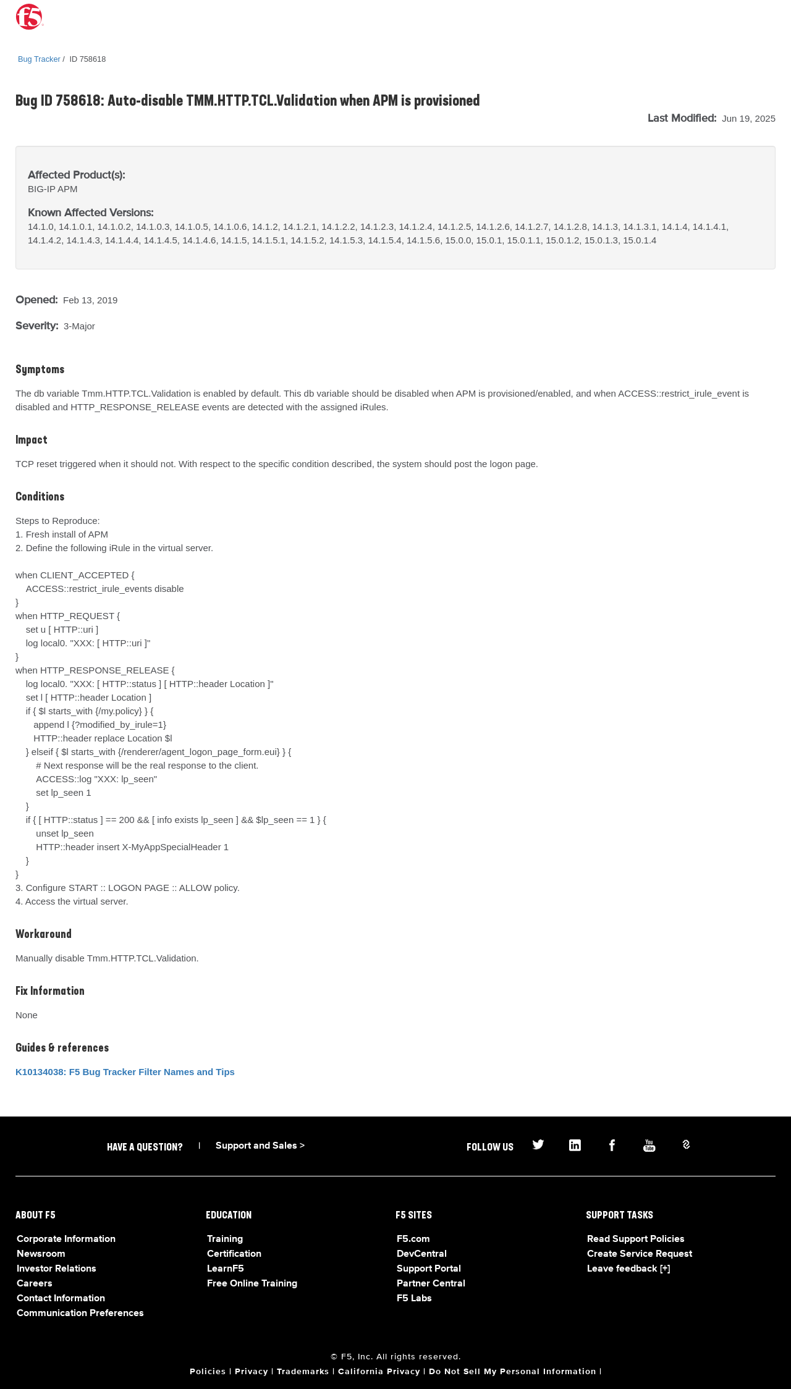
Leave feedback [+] (628, 1269)
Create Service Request (639, 1254)
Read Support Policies (636, 1239)
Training (225, 1239)
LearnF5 (225, 1269)
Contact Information (61, 1299)
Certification (234, 1254)
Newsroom (41, 1254)
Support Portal (429, 1269)
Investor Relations (56, 1269)
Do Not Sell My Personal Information (512, 1371)
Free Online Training (252, 1284)
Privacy (251, 1371)
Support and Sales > (260, 1146)
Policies (208, 1371)
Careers (35, 1284)
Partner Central (431, 1284)
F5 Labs (414, 1299)
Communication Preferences (80, 1314)
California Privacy (379, 1371)
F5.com (413, 1239)
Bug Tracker (39, 59)
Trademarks (303, 1371)
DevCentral (422, 1254)
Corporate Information (66, 1239)
